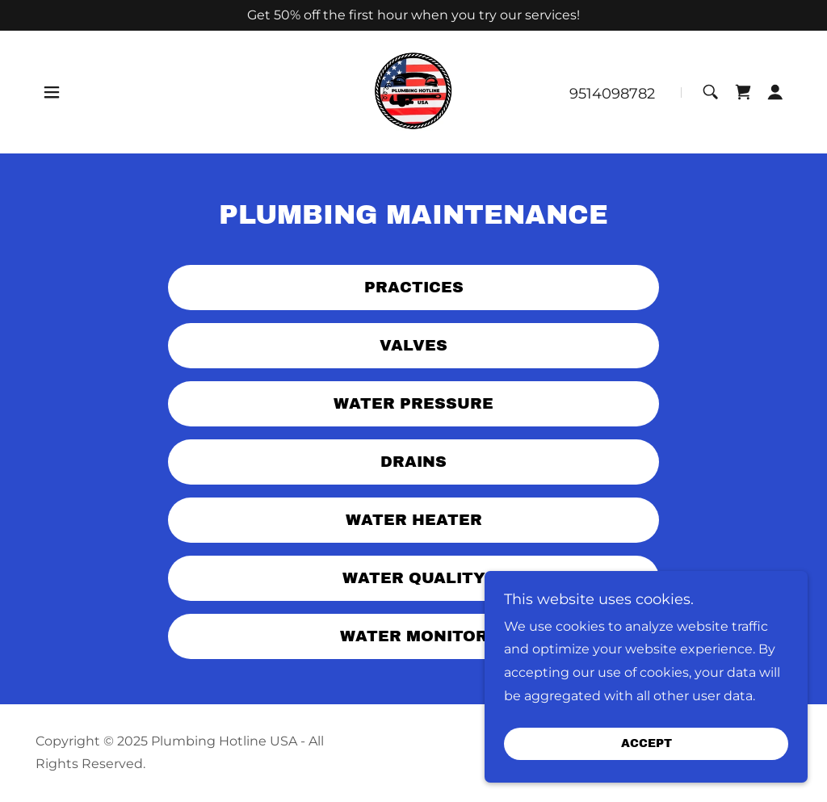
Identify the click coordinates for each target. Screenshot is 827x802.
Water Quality (413, 577)
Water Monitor (414, 636)
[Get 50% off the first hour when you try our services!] (413, 15)
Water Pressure (413, 403)
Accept (646, 744)
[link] (413, 91)
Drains (413, 461)
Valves (413, 345)
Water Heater (414, 519)
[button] (52, 92)
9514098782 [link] (612, 94)
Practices (414, 287)
